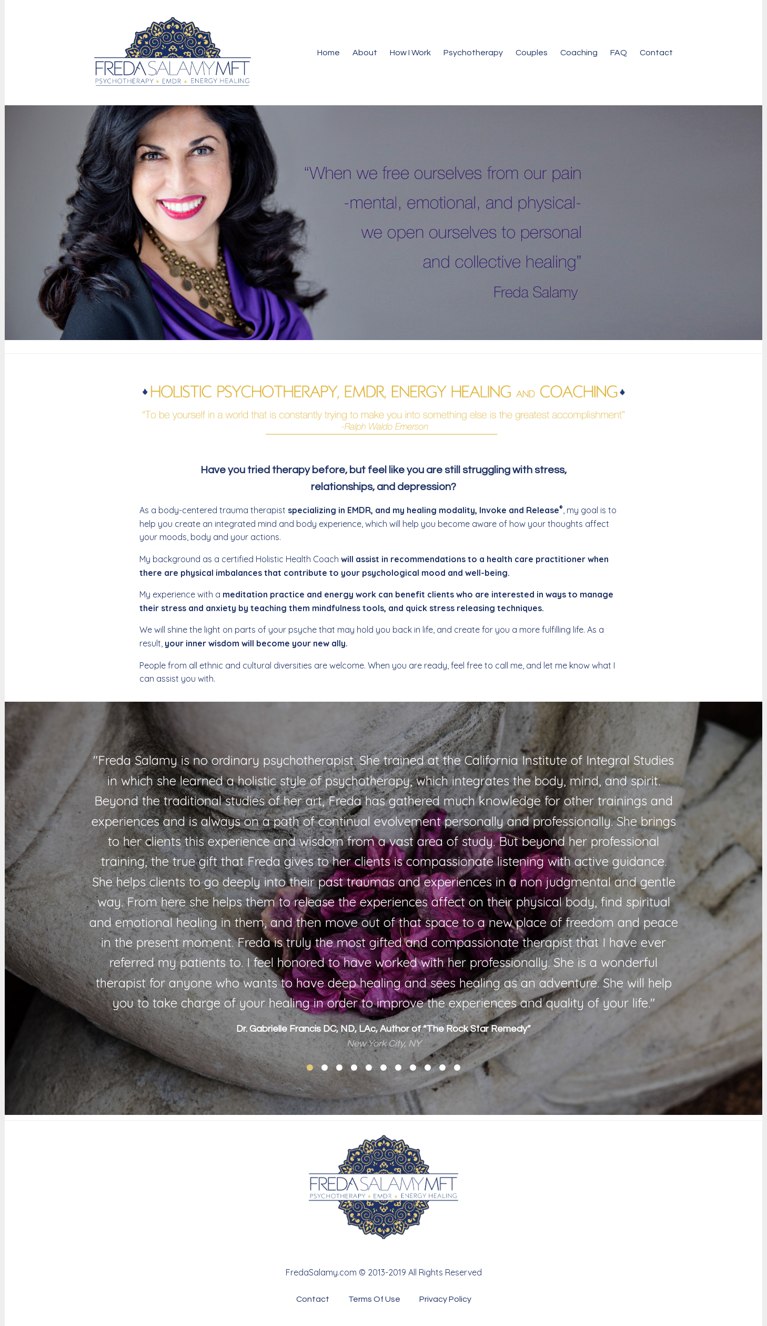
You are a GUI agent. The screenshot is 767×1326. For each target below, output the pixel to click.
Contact (656, 52)
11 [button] (457, 1067)
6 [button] (383, 1067)
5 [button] (369, 1067)
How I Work (410, 52)
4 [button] (354, 1067)
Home (328, 52)
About (364, 52)
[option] (383, 892)
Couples (532, 52)
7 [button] (398, 1067)
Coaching (579, 52)
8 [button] (413, 1067)
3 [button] (339, 1067)
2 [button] (324, 1067)
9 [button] (428, 1067)
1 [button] (310, 1067)
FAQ (618, 52)
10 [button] (442, 1067)
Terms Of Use (374, 1299)
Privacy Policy (445, 1299)
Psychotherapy (473, 52)
